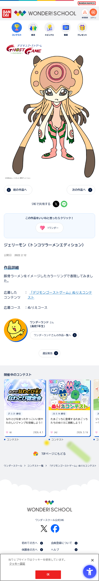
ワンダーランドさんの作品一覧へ (52, 335)
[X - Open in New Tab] (56, 204)
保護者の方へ (30, 549)
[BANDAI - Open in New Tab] (6, 13)
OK (48, 574)
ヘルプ (55, 549)
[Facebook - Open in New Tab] (55, 528)
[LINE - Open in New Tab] (64, 204)
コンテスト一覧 (35, 466)
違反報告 (48, 353)
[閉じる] (92, 560)
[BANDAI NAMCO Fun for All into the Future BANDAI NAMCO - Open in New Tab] (87, 3)
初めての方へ (30, 543)
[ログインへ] (93, 12)
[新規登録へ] (85, 12)
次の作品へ (79, 190)
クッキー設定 (17, 563)
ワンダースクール (13, 466)
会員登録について (61, 543)
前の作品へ (20, 190)
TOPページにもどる (53, 453)
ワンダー (48, 228)
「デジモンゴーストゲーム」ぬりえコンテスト (73, 466)
